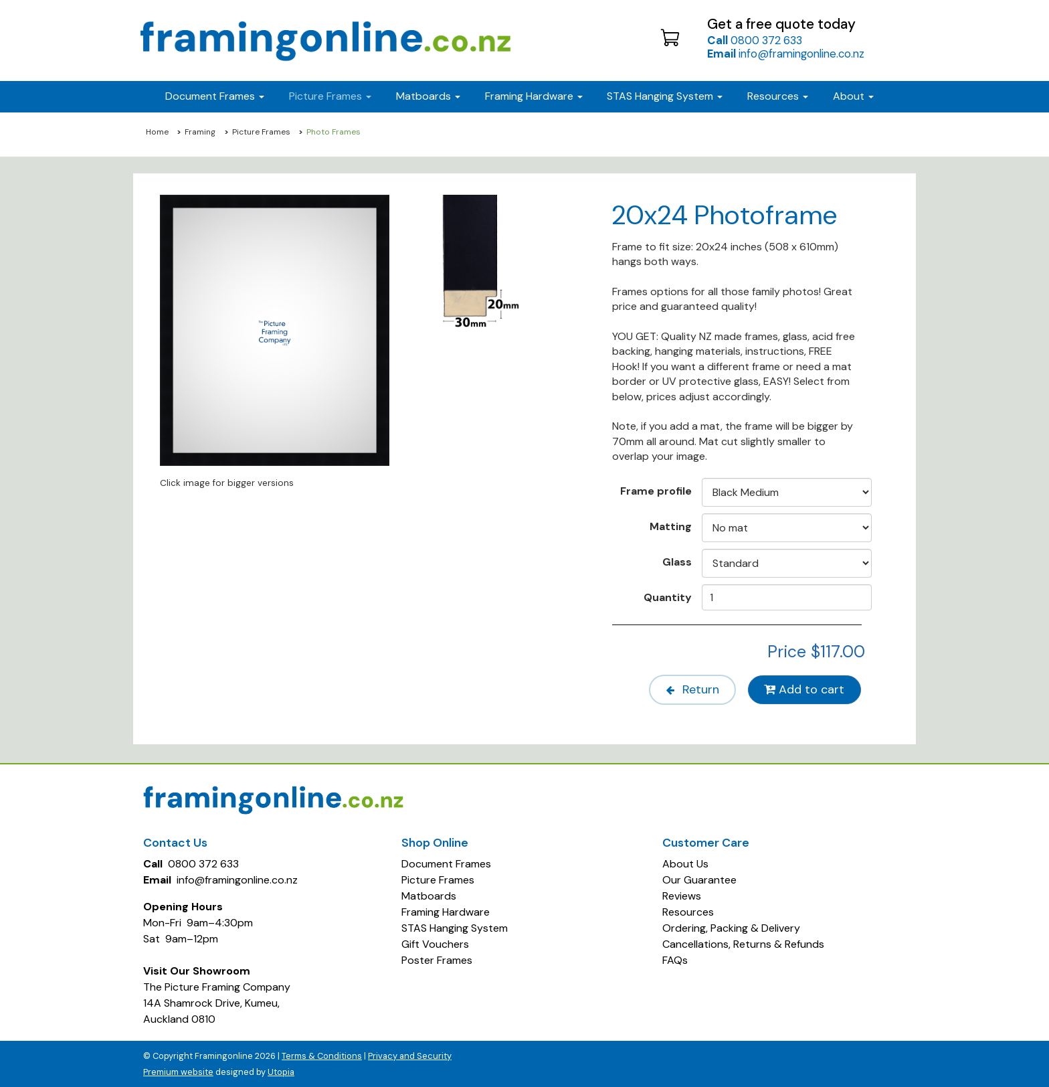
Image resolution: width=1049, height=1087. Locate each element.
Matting (671, 526)
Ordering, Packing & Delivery (731, 927)
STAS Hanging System (454, 927)
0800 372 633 (754, 40)
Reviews (681, 895)
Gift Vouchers (435, 943)
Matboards (428, 895)
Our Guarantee (699, 879)
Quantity (668, 597)
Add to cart (804, 689)
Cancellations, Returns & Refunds (743, 943)
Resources (777, 96)
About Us (685, 863)
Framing (200, 132)
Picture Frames (261, 132)
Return (689, 689)
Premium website (178, 1071)
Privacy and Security (410, 1055)
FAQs (675, 959)
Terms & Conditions (322, 1055)
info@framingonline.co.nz (785, 53)
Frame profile (656, 490)
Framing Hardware (445, 911)
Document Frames (446, 863)
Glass (677, 561)
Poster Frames (436, 959)
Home (157, 132)
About (853, 96)
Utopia (281, 1071)
